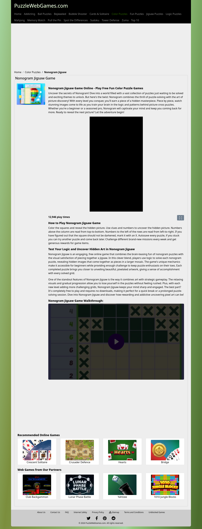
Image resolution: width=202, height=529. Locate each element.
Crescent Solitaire (37, 462)
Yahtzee (122, 497)
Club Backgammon (37, 497)
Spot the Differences (76, 20)
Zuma (125, 20)
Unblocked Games (157, 512)
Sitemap (114, 512)
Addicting (29, 14)
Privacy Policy (98, 512)
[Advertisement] (101, 47)
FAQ (67, 512)
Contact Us (55, 512)
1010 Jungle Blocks (165, 497)
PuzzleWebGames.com (41, 5)
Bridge (165, 462)
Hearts (122, 462)
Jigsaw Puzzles (154, 14)
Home (17, 14)
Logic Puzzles (173, 14)
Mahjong (19, 20)
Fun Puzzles (137, 14)
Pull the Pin (54, 20)
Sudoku (94, 20)
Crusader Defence (79, 462)
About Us (41, 512)
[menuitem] (18, 14)
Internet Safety (80, 512)
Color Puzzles (120, 14)
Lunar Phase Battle (79, 497)
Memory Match (36, 20)
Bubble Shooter (78, 14)
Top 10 (135, 20)
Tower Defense (110, 20)
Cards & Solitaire (99, 14)
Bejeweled (60, 14)
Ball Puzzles (44, 14)
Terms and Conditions (134, 512)
